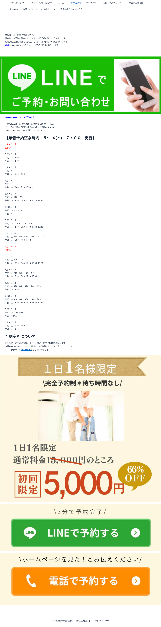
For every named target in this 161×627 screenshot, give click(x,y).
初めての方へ (88, 3)
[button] (117, 3)
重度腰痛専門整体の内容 (57, 9)
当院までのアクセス (108, 3)
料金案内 (144, 3)
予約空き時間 (72, 3)
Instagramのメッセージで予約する (20, 117)
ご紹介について (17, 3)
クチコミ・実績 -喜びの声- (39, 3)
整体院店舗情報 (129, 3)
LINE (7, 45)
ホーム (58, 3)
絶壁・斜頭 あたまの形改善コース (26, 9)
